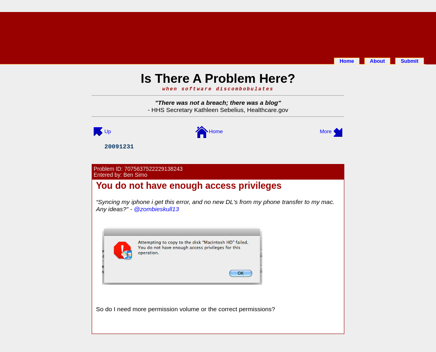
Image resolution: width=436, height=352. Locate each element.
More (326, 131)
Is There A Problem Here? (218, 78)
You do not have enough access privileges (189, 185)
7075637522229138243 (154, 169)
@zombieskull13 (156, 209)
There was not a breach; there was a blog (218, 102)
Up (107, 131)
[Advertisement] (218, 33)
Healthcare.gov (267, 109)
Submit (409, 61)
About (377, 61)
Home (347, 61)
